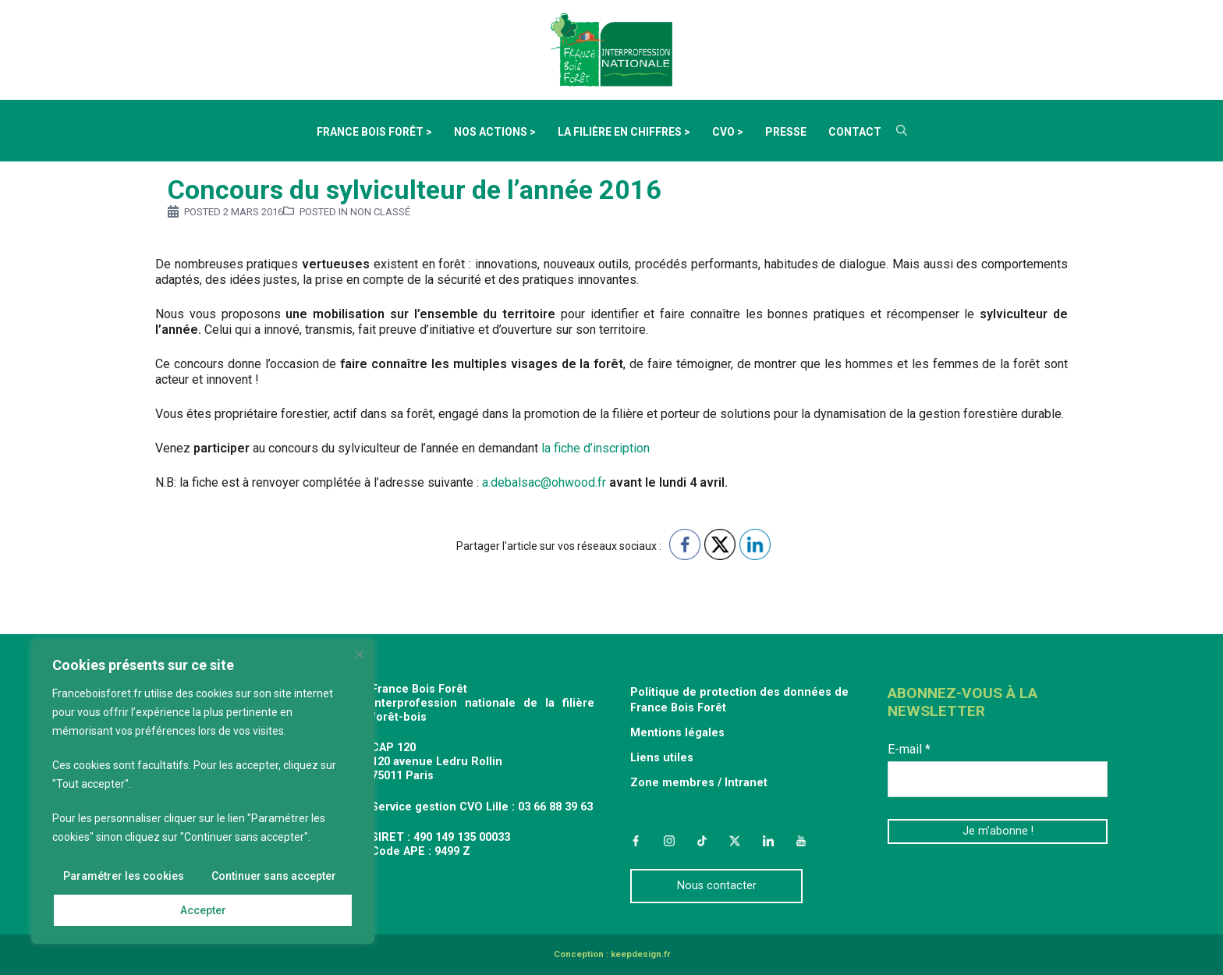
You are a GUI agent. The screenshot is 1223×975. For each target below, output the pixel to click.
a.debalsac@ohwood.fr (545, 482)
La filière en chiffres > (624, 132)
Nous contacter (717, 885)
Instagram (668, 840)
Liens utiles (661, 757)
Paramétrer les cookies (123, 876)
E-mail (909, 749)
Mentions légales (677, 732)
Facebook (635, 840)
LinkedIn (768, 840)
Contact (854, 132)
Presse (785, 132)
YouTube (801, 840)
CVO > (727, 132)
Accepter (203, 910)
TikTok (702, 840)
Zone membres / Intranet (698, 782)
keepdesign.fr (640, 954)
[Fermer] (359, 654)
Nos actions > (495, 132)
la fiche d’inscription (595, 448)
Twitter (734, 840)
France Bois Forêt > (374, 132)
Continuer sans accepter (273, 876)
